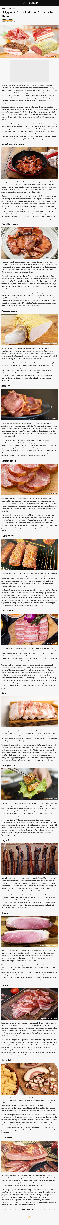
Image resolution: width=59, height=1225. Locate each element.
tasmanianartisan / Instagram (50, 873)
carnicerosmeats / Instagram (50, 343)
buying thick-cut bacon (28, 211)
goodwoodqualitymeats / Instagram (48, 945)
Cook (3, 8)
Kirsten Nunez (8, 20)
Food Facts (11, 8)
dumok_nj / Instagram (52, 643)
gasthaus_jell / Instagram (51, 568)
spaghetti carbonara (32, 1052)
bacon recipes (36, 103)
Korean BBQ (14, 820)
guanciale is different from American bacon (37, 1098)
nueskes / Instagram (52, 1170)
